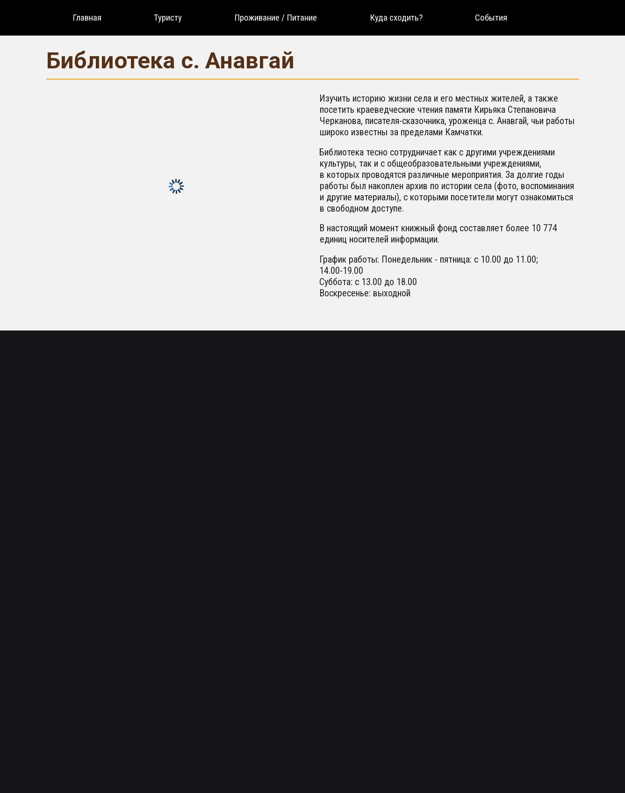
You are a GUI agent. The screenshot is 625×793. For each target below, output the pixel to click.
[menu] (290, 18)
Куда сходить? (396, 17)
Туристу (168, 17)
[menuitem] (87, 18)
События (491, 17)
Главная (86, 17)
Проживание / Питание (275, 17)
